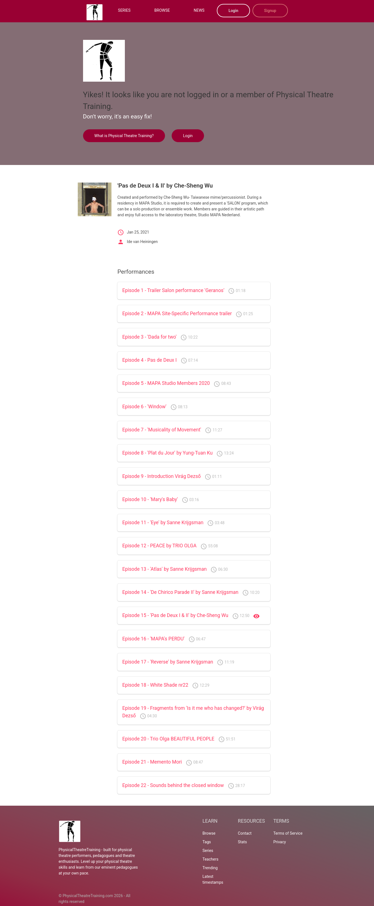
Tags (207, 842)
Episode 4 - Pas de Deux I (149, 360)
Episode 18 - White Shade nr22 (155, 685)
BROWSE (162, 10)
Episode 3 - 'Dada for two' (149, 337)
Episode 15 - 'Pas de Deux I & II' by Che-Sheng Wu (175, 615)
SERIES (124, 10)
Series (208, 850)
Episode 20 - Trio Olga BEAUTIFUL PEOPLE (168, 739)
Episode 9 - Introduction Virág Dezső (161, 476)
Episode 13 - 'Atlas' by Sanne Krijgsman (164, 569)
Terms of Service (288, 833)
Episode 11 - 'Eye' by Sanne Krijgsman (162, 522)
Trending (210, 868)
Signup (270, 10)
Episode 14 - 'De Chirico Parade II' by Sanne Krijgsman (180, 592)
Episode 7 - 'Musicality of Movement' (161, 430)
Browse (209, 833)
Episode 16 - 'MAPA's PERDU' (153, 639)
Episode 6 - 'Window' (144, 406)
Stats (242, 842)
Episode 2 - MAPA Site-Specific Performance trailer (177, 313)
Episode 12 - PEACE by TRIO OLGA (160, 545)
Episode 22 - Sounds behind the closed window (173, 785)
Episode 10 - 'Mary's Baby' (150, 499)
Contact (245, 833)
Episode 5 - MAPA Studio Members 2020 (166, 383)
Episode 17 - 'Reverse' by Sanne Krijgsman (167, 662)
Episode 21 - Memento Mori (152, 762)
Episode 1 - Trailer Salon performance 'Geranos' (173, 290)
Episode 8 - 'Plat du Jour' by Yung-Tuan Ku (167, 453)
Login (233, 10)
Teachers (210, 859)
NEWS (199, 10)
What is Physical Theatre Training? (124, 135)
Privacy (279, 842)
